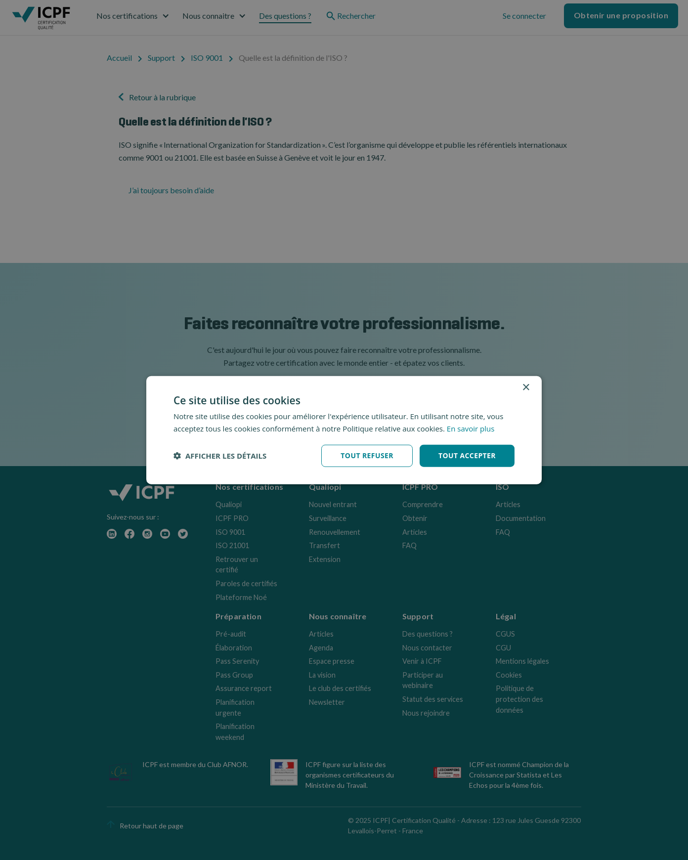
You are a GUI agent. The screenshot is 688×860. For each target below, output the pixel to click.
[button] (219, 455)
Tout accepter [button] (467, 455)
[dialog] (344, 430)
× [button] (525, 387)
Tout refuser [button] (367, 455)
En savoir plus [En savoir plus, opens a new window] (471, 428)
